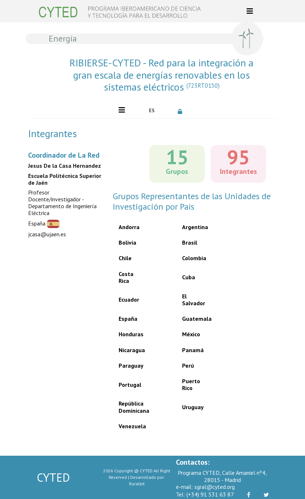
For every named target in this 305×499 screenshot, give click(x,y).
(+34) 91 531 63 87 (205, 494)
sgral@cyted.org (205, 486)
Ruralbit (137, 483)
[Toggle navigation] (250, 11)
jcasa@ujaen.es (47, 234)
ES (152, 110)
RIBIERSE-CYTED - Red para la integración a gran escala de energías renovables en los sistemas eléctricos (161, 75)
